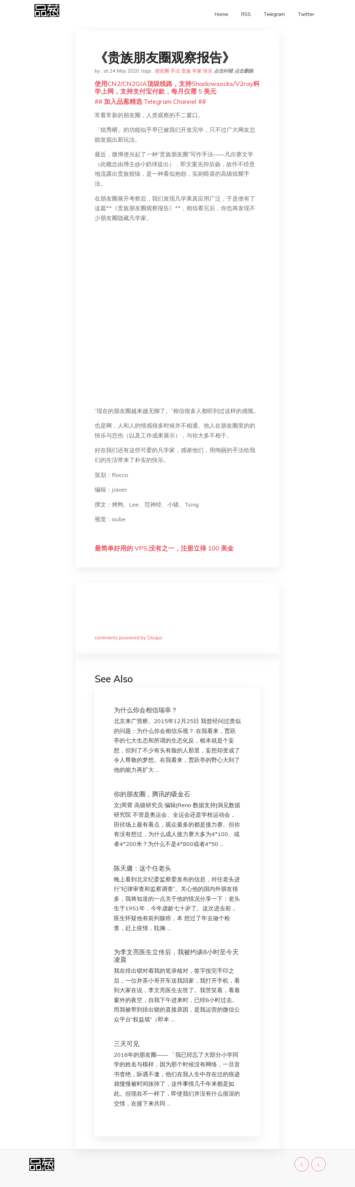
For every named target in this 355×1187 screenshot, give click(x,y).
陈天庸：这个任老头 (142, 868)
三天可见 (126, 1044)
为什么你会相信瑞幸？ (146, 710)
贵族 (186, 71)
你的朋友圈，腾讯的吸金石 (152, 794)
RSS (246, 14)
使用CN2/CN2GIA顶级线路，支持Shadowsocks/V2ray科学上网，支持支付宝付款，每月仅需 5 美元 (177, 87)
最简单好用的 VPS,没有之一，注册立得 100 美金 (164, 548)
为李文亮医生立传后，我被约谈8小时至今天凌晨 (176, 955)
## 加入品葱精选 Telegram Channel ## (150, 101)
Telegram (274, 14)
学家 (197, 71)
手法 (175, 71)
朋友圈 (162, 71)
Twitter (306, 14)
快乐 (208, 71)
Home (221, 14)
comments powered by (129, 638)
